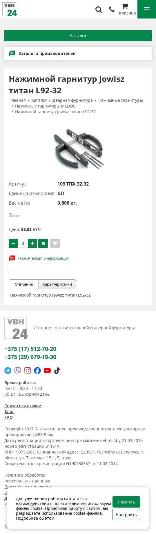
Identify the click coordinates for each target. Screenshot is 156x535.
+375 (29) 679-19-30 (30, 357)
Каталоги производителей (42, 53)
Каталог (78, 35)
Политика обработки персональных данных (27, 478)
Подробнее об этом (35, 518)
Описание (24, 284)
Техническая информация (39, 258)
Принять (126, 502)
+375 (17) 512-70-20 (30, 349)
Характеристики (57, 284)
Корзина (127, 10)
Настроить (126, 514)
